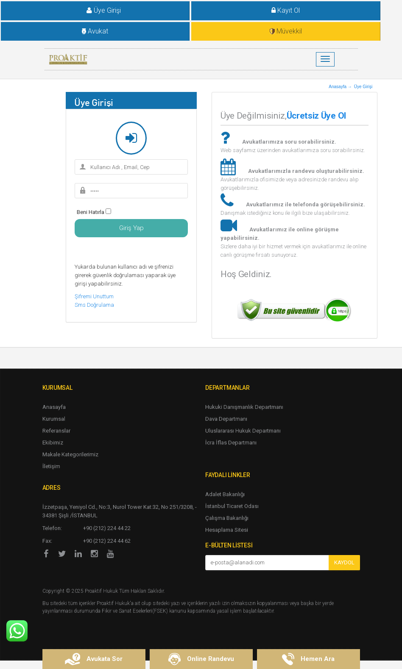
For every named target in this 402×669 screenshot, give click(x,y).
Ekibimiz (52, 442)
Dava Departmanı (226, 419)
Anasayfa (54, 407)
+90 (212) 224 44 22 (107, 528)
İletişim (51, 466)
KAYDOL (344, 562)
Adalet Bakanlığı (225, 494)
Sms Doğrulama (94, 305)
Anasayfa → (340, 86)
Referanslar (56, 430)
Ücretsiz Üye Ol (316, 116)
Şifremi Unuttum (94, 296)
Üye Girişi (97, 10)
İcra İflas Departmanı (231, 442)
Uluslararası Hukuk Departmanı (243, 430)
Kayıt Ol (285, 10)
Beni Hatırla (90, 212)
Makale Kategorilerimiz (70, 454)
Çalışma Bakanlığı (226, 518)
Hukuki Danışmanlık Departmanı (244, 407)
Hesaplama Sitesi (226, 530)
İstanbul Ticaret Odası (232, 506)
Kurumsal (53, 419)
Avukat (95, 31)
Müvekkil (286, 31)
